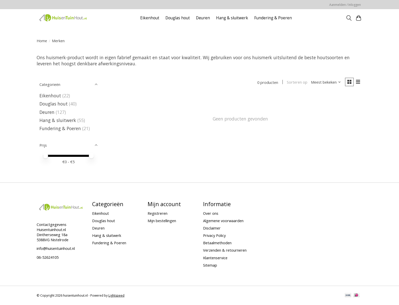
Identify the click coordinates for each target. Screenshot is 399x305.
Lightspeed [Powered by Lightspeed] (116, 295)
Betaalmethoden (217, 242)
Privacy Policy (214, 235)
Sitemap (210, 265)
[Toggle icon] (348, 18)
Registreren (157, 213)
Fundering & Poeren (273, 18)
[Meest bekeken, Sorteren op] (326, 82)
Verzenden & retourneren (225, 250)
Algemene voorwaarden (223, 220)
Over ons (210, 213)
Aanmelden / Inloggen (345, 5)
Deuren (203, 18)
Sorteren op (297, 82)
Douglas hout (177, 18)
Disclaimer (212, 228)
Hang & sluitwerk (232, 18)
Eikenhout (149, 18)
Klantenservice (215, 257)
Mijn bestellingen (162, 220)
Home (42, 40)
